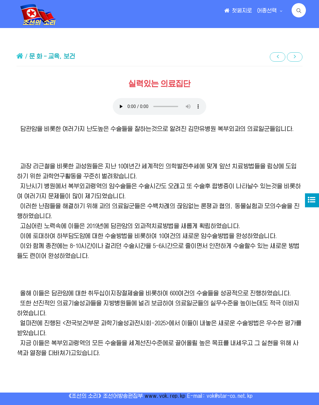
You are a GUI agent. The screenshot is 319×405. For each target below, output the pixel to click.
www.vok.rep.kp (165, 395)
